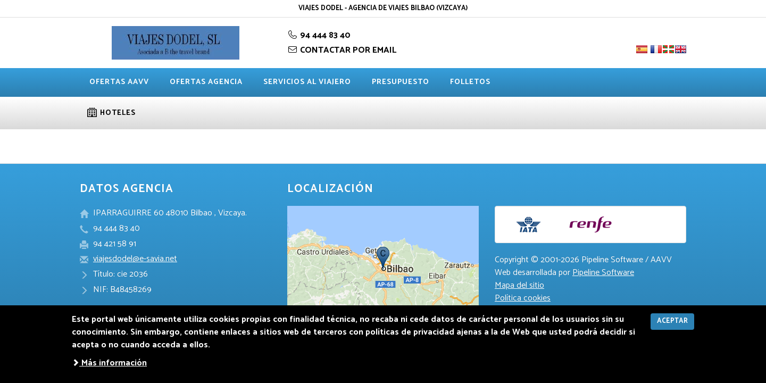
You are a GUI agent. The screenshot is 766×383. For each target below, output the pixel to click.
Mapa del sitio (519, 285)
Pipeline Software (603, 272)
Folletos (470, 82)
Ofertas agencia (206, 82)
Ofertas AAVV (119, 82)
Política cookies (523, 298)
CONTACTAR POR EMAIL (341, 50)
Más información (109, 363)
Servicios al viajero (307, 82)
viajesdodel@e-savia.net (135, 259)
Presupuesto (400, 82)
